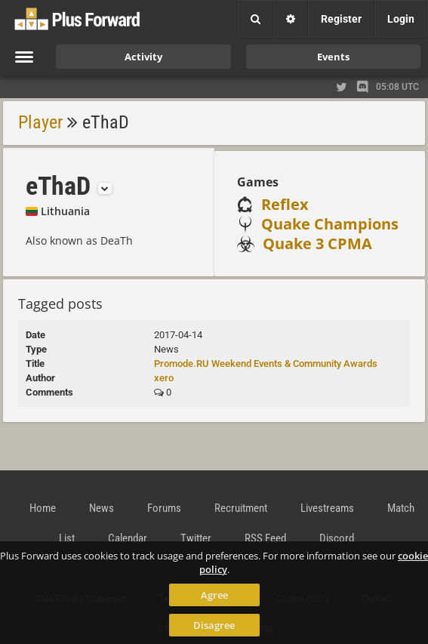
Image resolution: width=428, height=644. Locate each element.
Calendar (127, 538)
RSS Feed (265, 538)
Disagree (214, 625)
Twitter (195, 538)
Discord (336, 538)
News (101, 508)
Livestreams (327, 508)
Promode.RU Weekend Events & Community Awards (265, 363)
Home (42, 508)
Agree (214, 595)
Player (40, 122)
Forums (164, 508)
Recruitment (240, 508)
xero (164, 378)
